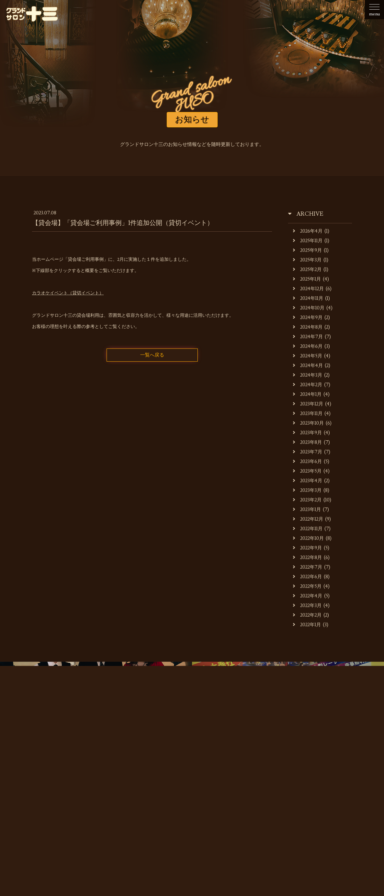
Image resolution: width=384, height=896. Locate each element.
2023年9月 (307, 433)
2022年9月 (307, 548)
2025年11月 (308, 241)
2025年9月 (307, 250)
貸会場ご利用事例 (242, 785)
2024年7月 (308, 337)
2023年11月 (308, 414)
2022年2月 (307, 615)
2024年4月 (308, 366)
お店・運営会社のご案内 (86, 785)
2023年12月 (308, 404)
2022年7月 (307, 567)
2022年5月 (307, 586)
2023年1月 (307, 510)
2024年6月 (308, 346)
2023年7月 (307, 452)
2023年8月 (307, 442)
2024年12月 (308, 289)
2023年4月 (307, 481)
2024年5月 (307, 356)
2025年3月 (307, 260)
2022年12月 (308, 519)
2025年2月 (307, 270)
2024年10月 (308, 308)
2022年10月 (308, 538)
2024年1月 (307, 394)
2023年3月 (307, 490)
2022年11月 (308, 529)
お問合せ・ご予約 (334, 785)
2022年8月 (307, 558)
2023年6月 (307, 462)
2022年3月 (307, 606)
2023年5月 (307, 471)
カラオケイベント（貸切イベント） (68, 293)
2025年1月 (307, 279)
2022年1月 (307, 625)
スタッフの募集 (288, 785)
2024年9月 (308, 318)
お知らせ (41, 785)
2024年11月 (308, 298)
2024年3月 (307, 375)
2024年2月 (307, 385)
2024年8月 (308, 327)
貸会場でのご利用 (194, 785)
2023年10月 (308, 423)
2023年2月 (307, 500)
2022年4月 (307, 596)
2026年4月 (308, 231)
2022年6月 (307, 577)
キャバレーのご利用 (144, 785)
